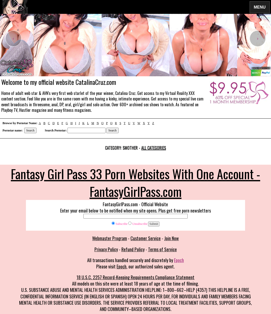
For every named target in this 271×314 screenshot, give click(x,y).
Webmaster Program (109, 238)
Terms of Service (162, 249)
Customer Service (145, 238)
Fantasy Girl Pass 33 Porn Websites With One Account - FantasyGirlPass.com (135, 182)
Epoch (179, 260)
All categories (153, 148)
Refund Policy (133, 249)
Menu (260, 7)
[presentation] (13, 38)
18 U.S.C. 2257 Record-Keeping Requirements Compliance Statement (135, 277)
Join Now (171, 238)
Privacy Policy (106, 249)
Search (30, 130)
